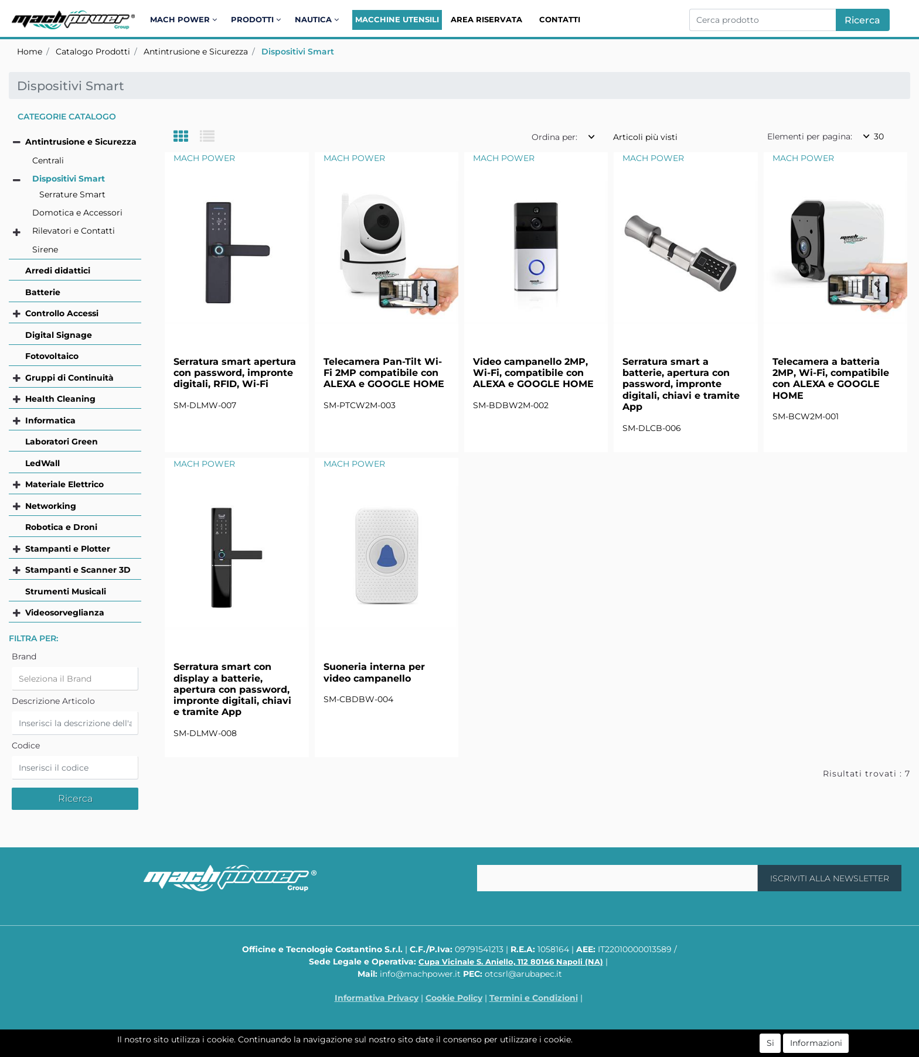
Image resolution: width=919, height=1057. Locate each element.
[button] (185, 19)
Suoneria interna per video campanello (374, 672)
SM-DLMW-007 (204, 405)
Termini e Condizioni (533, 998)
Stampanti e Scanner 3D (78, 570)
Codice (26, 745)
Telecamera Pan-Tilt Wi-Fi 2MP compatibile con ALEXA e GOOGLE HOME (384, 372)
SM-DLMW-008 (205, 733)
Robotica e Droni (61, 527)
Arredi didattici (57, 270)
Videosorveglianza (64, 612)
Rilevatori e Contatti (73, 230)
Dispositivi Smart (297, 51)
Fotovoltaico (52, 356)
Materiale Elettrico (64, 484)
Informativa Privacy (376, 998)
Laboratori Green (61, 441)
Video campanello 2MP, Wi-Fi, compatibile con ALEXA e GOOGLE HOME (533, 372)
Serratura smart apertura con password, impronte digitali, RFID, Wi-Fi (234, 372)
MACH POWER (204, 158)
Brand (24, 656)
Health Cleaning (60, 399)
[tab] (186, 137)
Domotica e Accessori (77, 212)
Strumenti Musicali (65, 591)
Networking (50, 506)
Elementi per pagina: (809, 136)
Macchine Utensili (397, 19)
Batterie (42, 292)
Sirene (45, 249)
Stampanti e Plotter (67, 548)
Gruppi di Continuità (69, 377)
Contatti (559, 19)
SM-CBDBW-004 (358, 699)
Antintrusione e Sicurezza (196, 51)
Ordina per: (554, 137)
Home (29, 51)
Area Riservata (486, 19)
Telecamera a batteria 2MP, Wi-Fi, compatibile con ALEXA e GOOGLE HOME (830, 378)
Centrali (48, 160)
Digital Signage (58, 335)
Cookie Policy (454, 998)
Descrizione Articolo (53, 701)
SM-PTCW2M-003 (360, 405)
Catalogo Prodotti (93, 51)
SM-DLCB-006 (651, 428)
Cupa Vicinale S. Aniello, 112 (510, 961)
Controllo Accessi (61, 313)
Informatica (50, 420)
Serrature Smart (72, 194)
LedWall (42, 463)
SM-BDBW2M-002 (511, 405)
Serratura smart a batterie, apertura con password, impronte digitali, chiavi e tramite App (681, 384)
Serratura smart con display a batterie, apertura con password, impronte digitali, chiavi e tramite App (232, 689)
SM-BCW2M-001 (805, 416)
